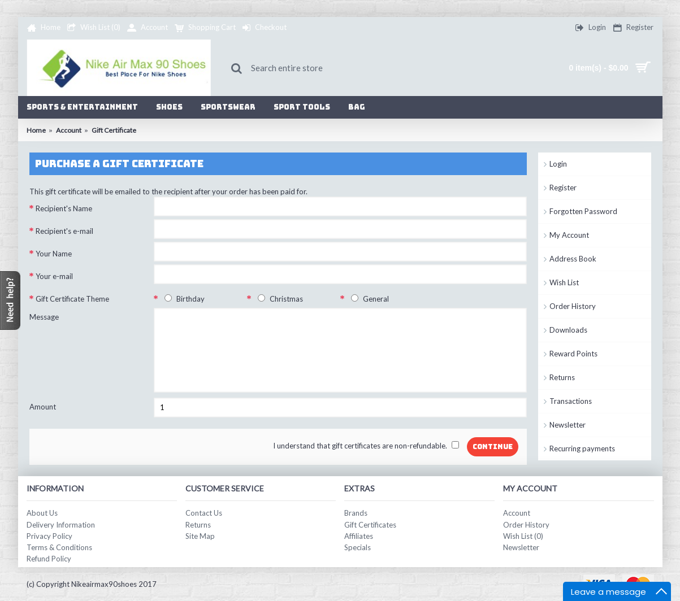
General (368, 298)
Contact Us (203, 512)
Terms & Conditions (59, 547)
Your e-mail (54, 276)
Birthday (182, 298)
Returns (562, 377)
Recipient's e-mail (64, 231)
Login (558, 163)
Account (516, 512)
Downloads (568, 329)
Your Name (54, 253)
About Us (42, 512)
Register (563, 187)
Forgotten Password (583, 211)
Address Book (572, 258)
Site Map (200, 536)
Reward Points (573, 353)
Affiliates (358, 536)
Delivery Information (61, 524)
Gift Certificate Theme (72, 298)
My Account (569, 234)
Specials (357, 547)
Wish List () (523, 536)
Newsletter (567, 424)
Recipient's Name (64, 208)
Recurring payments (582, 448)
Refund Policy (49, 558)
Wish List (564, 282)
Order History (572, 306)
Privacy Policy (49, 536)
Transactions (570, 401)
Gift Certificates (370, 524)
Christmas (278, 298)
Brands (355, 512)
